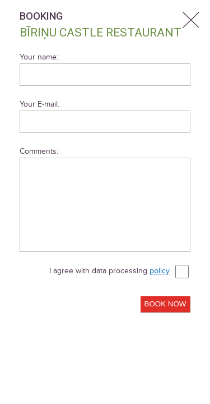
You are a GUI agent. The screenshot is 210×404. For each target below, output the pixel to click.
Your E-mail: (39, 104)
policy (160, 271)
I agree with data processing (119, 271)
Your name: (39, 57)
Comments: (39, 151)
